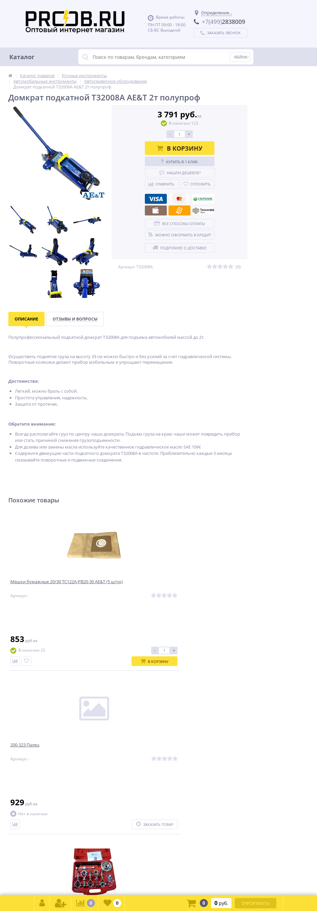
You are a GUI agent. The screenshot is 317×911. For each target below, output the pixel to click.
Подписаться (217, 699)
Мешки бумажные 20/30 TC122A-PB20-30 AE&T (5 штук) (47, 588)
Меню (242, 57)
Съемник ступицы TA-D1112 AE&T (207, 586)
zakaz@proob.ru (93, 878)
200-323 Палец (107, 586)
